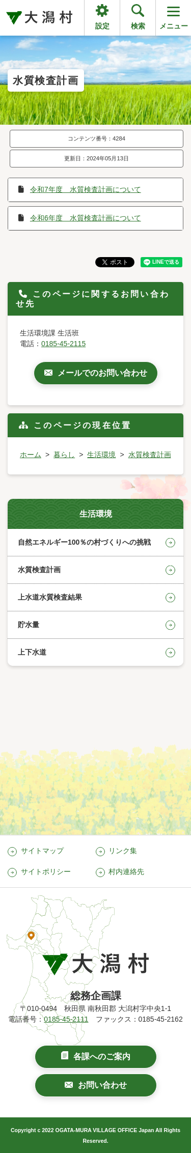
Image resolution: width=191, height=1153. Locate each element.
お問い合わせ (102, 1085)
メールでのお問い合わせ (102, 373)
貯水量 (28, 625)
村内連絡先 (126, 871)
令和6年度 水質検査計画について (85, 218)
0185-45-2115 (63, 344)
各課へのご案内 (101, 1056)
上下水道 (32, 652)
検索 (138, 26)
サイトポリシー (46, 871)
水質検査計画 (149, 455)
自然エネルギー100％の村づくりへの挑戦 (84, 542)
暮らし (64, 455)
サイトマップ (42, 851)
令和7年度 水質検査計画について (85, 189)
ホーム (30, 455)
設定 (102, 26)
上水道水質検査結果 (50, 597)
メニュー (173, 17)
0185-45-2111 (66, 1019)
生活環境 (101, 455)
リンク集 (122, 851)
